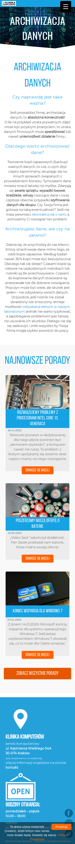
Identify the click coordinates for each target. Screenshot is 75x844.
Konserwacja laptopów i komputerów (37, 818)
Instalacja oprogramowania (52, 814)
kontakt (12, 741)
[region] (37, 28)
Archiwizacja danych (18, 814)
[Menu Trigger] (65, 6)
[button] (4, 27)
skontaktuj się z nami (49, 190)
